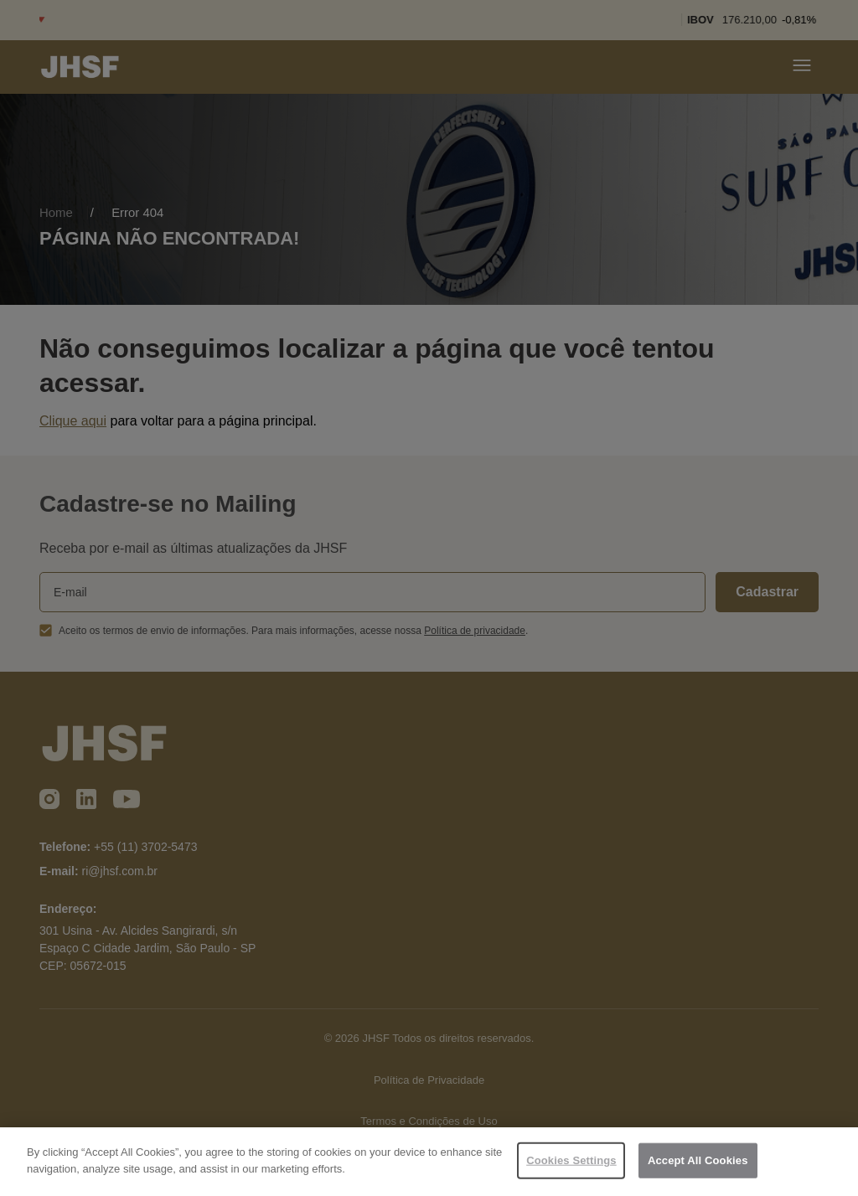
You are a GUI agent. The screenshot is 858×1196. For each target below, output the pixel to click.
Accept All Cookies (698, 1164)
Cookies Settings (571, 1164)
